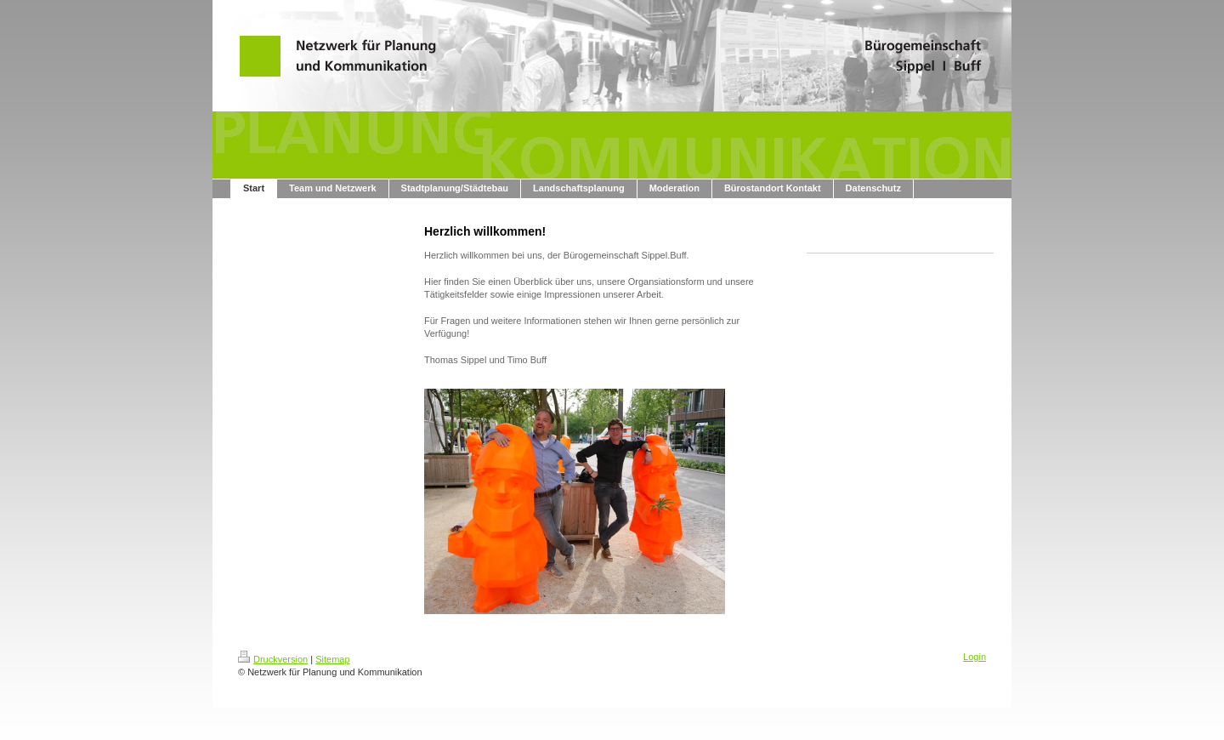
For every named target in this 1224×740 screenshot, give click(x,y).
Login (974, 657)
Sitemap (332, 659)
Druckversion (273, 659)
